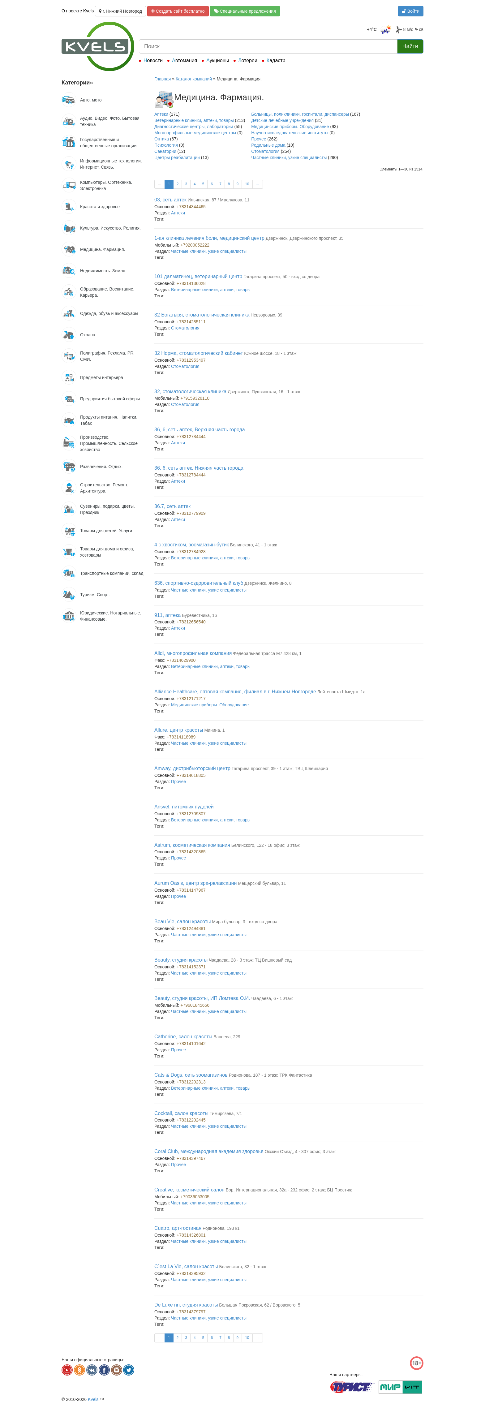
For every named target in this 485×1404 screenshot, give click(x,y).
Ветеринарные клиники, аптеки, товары (194, 120)
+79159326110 (194, 398)
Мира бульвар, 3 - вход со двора (244, 921)
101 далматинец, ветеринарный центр (198, 276)
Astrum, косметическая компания (192, 845)
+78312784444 (191, 436)
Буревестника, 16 (199, 615)
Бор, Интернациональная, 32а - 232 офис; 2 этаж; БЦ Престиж (289, 1189)
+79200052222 (194, 245)
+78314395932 (191, 1273)
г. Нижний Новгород (120, 11)
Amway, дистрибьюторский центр (192, 768)
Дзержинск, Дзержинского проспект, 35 (305, 238)
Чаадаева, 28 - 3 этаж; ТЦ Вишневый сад (250, 960)
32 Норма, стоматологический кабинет (198, 353)
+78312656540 (191, 621)
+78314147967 (191, 890)
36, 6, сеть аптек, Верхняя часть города (199, 429)
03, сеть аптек (170, 199)
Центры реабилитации (177, 157)
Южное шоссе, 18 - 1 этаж (270, 353)
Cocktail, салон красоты (181, 1113)
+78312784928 (191, 551)
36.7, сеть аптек (172, 506)
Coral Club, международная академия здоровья (209, 1151)
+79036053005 (194, 1196)
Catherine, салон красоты (183, 1036)
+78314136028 (191, 283)
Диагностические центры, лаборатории (193, 126)
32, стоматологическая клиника (190, 391)
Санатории (165, 151)
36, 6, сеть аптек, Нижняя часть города (198, 468)
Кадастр (276, 60)
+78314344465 (191, 206)
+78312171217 (191, 698)
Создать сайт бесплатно (178, 11)
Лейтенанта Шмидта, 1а (341, 691)
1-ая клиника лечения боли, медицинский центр (209, 238)
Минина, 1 (214, 730)
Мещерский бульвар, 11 (262, 883)
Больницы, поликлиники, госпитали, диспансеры (300, 114)
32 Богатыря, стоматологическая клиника (201, 314)
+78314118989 (181, 736)
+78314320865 (191, 851)
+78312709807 (191, 813)
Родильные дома (268, 145)
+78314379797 (191, 1311)
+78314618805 (191, 775)
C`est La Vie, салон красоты (186, 1266)
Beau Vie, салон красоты (182, 921)
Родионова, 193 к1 (221, 1228)
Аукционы (217, 60)
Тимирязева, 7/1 (226, 1113)
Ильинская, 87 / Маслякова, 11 (219, 199)
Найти (410, 46)
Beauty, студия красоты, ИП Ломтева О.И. (202, 998)
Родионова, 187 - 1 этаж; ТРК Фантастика (270, 1075)
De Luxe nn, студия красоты (186, 1304)
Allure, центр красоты (178, 730)
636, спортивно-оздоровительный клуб (198, 583)
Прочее (258, 138)
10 (247, 184)
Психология (166, 145)
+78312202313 (191, 1081)
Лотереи (247, 60)
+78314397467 (191, 1158)
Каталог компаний (194, 78)
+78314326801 (191, 1235)
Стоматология (265, 151)
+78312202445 (191, 1120)
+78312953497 (191, 360)
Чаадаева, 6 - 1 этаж (272, 998)
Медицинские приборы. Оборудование (290, 126)
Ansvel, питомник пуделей (184, 806)
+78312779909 (191, 513)
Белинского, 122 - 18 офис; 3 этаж (265, 845)
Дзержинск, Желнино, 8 (267, 583)
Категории (77, 83)
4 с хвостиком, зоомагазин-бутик (191, 544)
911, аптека (167, 615)
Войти (410, 11)
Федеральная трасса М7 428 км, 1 (267, 653)
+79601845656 (194, 1005)
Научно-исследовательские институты (289, 132)
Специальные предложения (245, 11)
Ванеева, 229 (226, 1036)
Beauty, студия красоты (181, 960)
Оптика (161, 138)
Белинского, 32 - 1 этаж (242, 1266)
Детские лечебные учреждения (282, 120)
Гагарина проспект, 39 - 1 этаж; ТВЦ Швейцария (280, 768)
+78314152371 (191, 966)
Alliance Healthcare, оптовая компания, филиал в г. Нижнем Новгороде (235, 691)
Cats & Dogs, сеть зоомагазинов (191, 1075)
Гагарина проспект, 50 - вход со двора (281, 276)
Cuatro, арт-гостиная (177, 1228)
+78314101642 (191, 1043)
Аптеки (161, 114)
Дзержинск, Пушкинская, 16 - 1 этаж (264, 391)
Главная (162, 78)
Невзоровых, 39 (266, 314)
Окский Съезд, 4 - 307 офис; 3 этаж (300, 1151)
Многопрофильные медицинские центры (195, 132)
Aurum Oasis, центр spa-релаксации (195, 883)
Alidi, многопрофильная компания (193, 653)
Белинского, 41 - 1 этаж (253, 544)
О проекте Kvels (78, 10)
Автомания (184, 60)
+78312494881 (191, 928)
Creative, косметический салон (189, 1189)
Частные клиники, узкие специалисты (289, 157)
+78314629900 (181, 660)
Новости (153, 60)
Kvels (93, 1399)
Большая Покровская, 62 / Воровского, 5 (259, 1305)
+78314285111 (191, 321)
